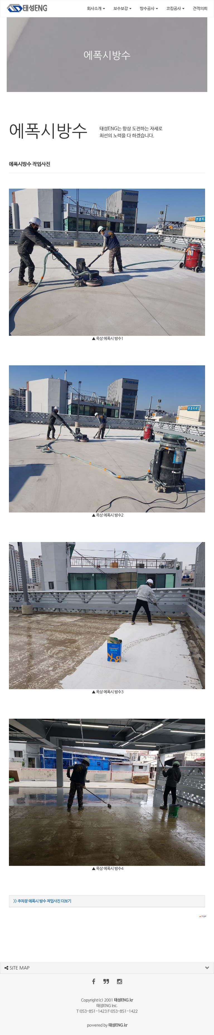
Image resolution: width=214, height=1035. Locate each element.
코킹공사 (175, 8)
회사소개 (96, 8)
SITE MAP (17, 968)
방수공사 (149, 8)
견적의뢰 (200, 8)
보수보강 (122, 8)
